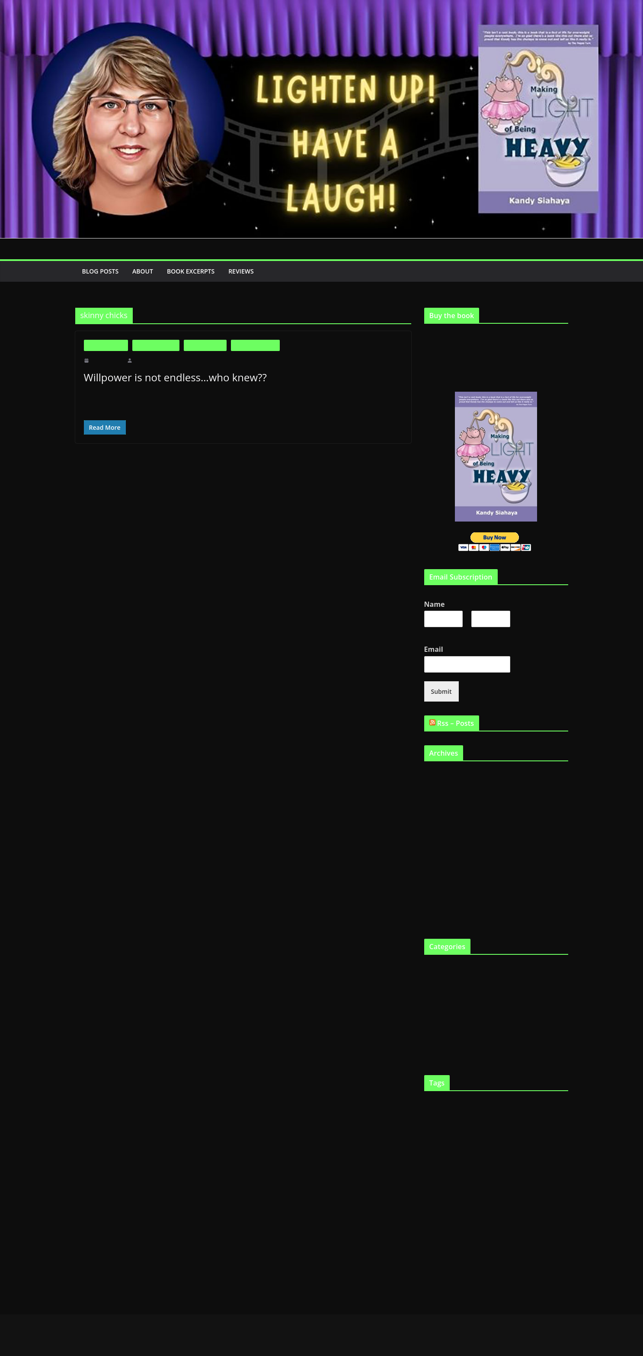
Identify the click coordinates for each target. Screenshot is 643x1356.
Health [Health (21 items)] (484, 1175)
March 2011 (439, 845)
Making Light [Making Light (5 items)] (492, 1192)
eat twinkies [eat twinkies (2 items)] (518, 1121)
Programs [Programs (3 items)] (446, 1227)
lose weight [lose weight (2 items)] (460, 1193)
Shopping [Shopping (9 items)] (526, 1226)
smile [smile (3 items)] (506, 1243)
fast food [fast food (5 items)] (437, 1138)
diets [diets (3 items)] (484, 1121)
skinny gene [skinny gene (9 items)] (446, 1242)
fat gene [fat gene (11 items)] (502, 1155)
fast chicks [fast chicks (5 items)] (546, 1120)
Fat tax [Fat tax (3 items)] (527, 1156)
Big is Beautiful (106, 345)
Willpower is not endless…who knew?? (173, 377)
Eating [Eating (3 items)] (498, 1121)
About (145, 271)
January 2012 (440, 802)
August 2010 (439, 917)
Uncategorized (442, 1039)
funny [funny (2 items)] (561, 1156)
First (429, 631)
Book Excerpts (195, 271)
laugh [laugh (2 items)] (443, 1193)
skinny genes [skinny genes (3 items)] (484, 1243)
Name (435, 604)
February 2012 (442, 788)
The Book (436, 1024)
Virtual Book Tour (446, 1053)
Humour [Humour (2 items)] (551, 1177)
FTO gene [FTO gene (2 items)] (545, 1156)
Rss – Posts (457, 722)
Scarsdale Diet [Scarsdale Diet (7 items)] (483, 1226)
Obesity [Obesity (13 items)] (476, 1208)
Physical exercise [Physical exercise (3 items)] (513, 1210)
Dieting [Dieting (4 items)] (467, 1120)
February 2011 (442, 860)
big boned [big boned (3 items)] (472, 1104)
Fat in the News (205, 345)
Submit (440, 690)
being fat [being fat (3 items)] (450, 1104)
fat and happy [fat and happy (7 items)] (480, 1137)
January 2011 (440, 874)
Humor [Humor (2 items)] (535, 1177)
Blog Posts (101, 271)
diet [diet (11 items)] (448, 1119)
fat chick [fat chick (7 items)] (438, 1155)
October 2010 (440, 888)
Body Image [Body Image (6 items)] (505, 1103)
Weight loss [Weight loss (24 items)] (453, 1262)
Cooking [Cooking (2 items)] (432, 1121)
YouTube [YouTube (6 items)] (499, 1263)
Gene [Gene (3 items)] (430, 1177)
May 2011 (436, 817)
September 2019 (444, 774)
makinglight (146, 361)
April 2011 (437, 831)
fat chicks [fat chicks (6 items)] (469, 1155)
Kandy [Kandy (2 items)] (430, 1193)
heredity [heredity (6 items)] (515, 1176)
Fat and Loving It (156, 345)
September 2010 (444, 902)
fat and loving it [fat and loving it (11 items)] (536, 1137)
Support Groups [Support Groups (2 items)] (529, 1244)
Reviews (249, 271)
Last (476, 631)
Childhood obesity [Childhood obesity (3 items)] (546, 1104)
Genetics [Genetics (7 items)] (452, 1176)
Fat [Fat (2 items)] (454, 1139)
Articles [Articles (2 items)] (431, 1104)
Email (435, 648)
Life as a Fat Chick (255, 345)
